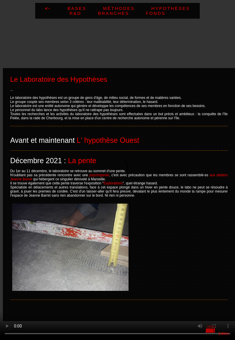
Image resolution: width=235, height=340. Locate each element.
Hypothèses (170, 8)
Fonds (155, 13)
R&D (84, 13)
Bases (85, 8)
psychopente (99, 175)
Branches (122, 13)
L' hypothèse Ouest (108, 140)
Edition (223, 334)
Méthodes (127, 8)
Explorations (113, 183)
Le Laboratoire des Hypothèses (58, 79)
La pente (82, 160)
